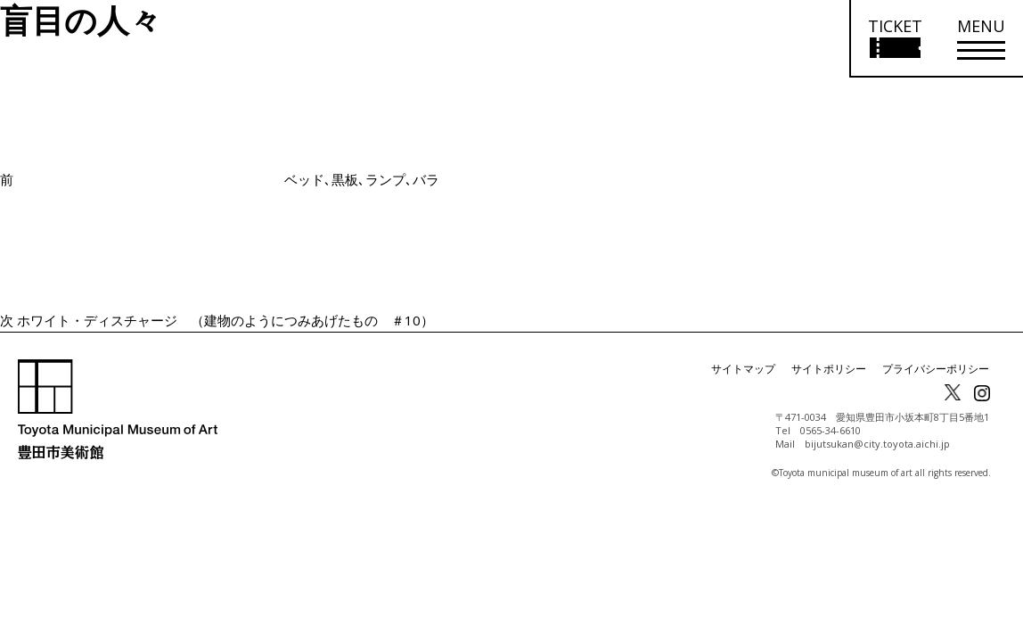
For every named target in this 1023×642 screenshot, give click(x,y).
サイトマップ (743, 368)
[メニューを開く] (981, 39)
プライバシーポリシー (935, 368)
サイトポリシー (828, 368)
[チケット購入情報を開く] (894, 39)
